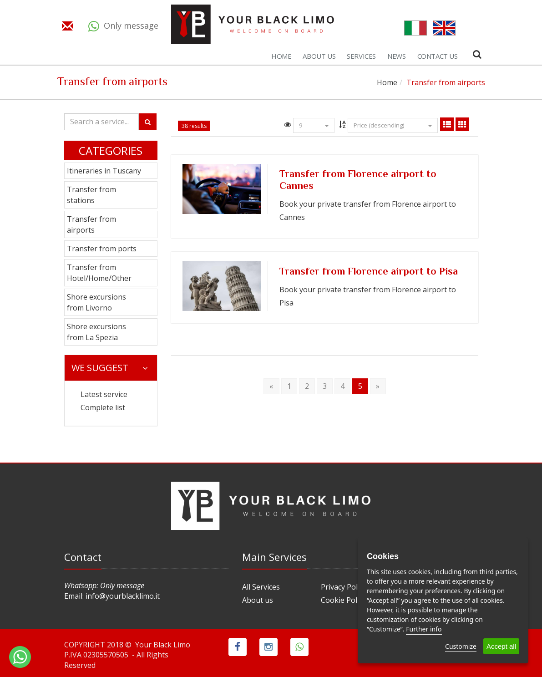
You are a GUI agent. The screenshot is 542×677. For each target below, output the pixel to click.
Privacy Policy (343, 587)
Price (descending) (393, 125)
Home (281, 56)
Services (361, 56)
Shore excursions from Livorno (96, 302)
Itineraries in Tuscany (104, 171)
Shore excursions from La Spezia (96, 331)
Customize (460, 646)
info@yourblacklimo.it (123, 596)
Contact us (437, 56)
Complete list (103, 407)
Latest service (104, 394)
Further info (423, 629)
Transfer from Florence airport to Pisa (368, 272)
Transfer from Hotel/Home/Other (99, 272)
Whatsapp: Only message (104, 585)
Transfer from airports (91, 224)
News (396, 56)
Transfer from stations (91, 194)
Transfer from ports (102, 249)
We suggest (109, 367)
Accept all (501, 646)
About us (319, 56)
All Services (261, 587)
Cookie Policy (343, 600)
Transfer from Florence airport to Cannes (357, 180)
